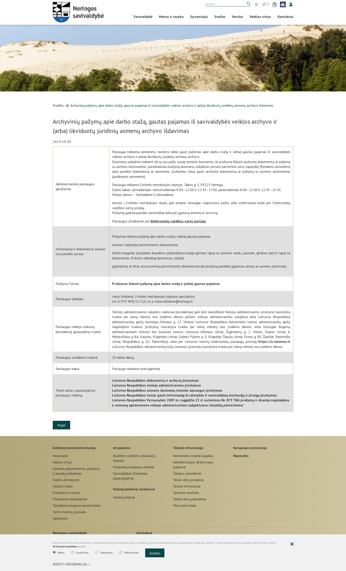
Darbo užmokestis (66, 480)
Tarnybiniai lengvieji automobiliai (76, 505)
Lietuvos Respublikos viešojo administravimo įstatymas (156, 385)
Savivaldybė (143, 16)
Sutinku (154, 553)
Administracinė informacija (74, 448)
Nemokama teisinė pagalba (193, 455)
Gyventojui (199, 16)
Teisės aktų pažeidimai (189, 499)
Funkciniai (79, 552)
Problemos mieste (66, 492)
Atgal (61, 425)
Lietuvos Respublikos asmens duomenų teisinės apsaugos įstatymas (167, 390)
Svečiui (219, 16)
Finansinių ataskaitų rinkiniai (133, 467)
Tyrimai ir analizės (186, 492)
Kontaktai (285, 16)
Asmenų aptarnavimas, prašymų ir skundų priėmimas (76, 471)
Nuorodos (241, 455)
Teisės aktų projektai (188, 480)
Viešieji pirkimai (124, 497)
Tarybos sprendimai (187, 473)
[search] (228, 4)
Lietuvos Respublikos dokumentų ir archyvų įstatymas (155, 380)
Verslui (237, 16)
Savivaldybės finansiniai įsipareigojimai (130, 475)
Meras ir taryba (171, 16)
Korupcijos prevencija (250, 448)
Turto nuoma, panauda (69, 512)
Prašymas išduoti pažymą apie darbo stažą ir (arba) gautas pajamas (166, 283)
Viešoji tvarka (63, 486)
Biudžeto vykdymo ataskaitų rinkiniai (134, 458)
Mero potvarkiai (184, 505)
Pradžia (58, 105)
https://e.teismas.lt (274, 341)
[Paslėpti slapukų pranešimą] (292, 544)
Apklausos (60, 518)
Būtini (58, 552)
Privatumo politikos (65, 546)
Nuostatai (60, 455)
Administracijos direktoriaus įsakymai (193, 464)
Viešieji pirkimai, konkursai (134, 489)
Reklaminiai (129, 552)
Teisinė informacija (188, 448)
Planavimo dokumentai (70, 499)
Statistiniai (104, 552)
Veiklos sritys (260, 16)
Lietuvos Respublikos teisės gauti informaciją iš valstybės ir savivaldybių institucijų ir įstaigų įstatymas (194, 395)
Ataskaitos (121, 448)
